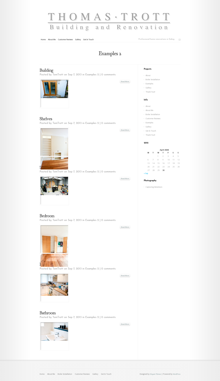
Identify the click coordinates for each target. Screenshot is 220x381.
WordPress (176, 374)
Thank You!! (150, 92)
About (148, 75)
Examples (149, 84)
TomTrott (58, 74)
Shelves (46, 119)
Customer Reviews (65, 40)
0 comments (108, 74)
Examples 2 (92, 74)
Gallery (78, 40)
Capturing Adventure (154, 187)
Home (43, 40)
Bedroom (47, 216)
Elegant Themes (155, 374)
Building (46, 70)
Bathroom (48, 313)
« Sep (146, 173)
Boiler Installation (153, 80)
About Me (52, 40)
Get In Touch (88, 40)
